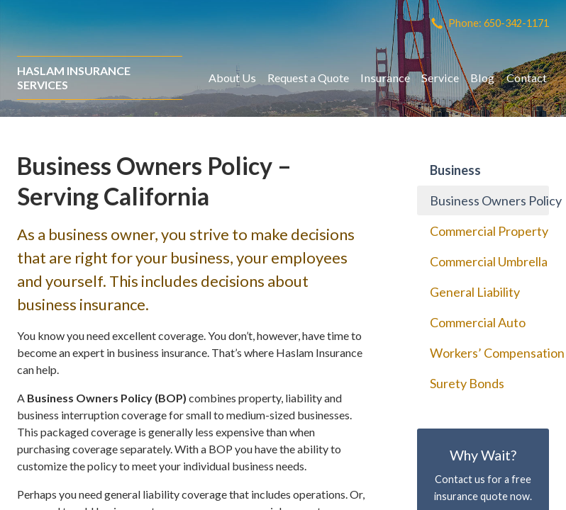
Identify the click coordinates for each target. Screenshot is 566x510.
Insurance (385, 77)
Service (440, 77)
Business (455, 170)
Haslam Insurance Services (74, 77)
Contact (526, 77)
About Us (232, 77)
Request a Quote (308, 77)
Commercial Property (489, 231)
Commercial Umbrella (489, 261)
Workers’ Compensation (489, 353)
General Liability (475, 292)
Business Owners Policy (489, 200)
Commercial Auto (478, 322)
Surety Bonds (467, 383)
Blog (482, 77)
